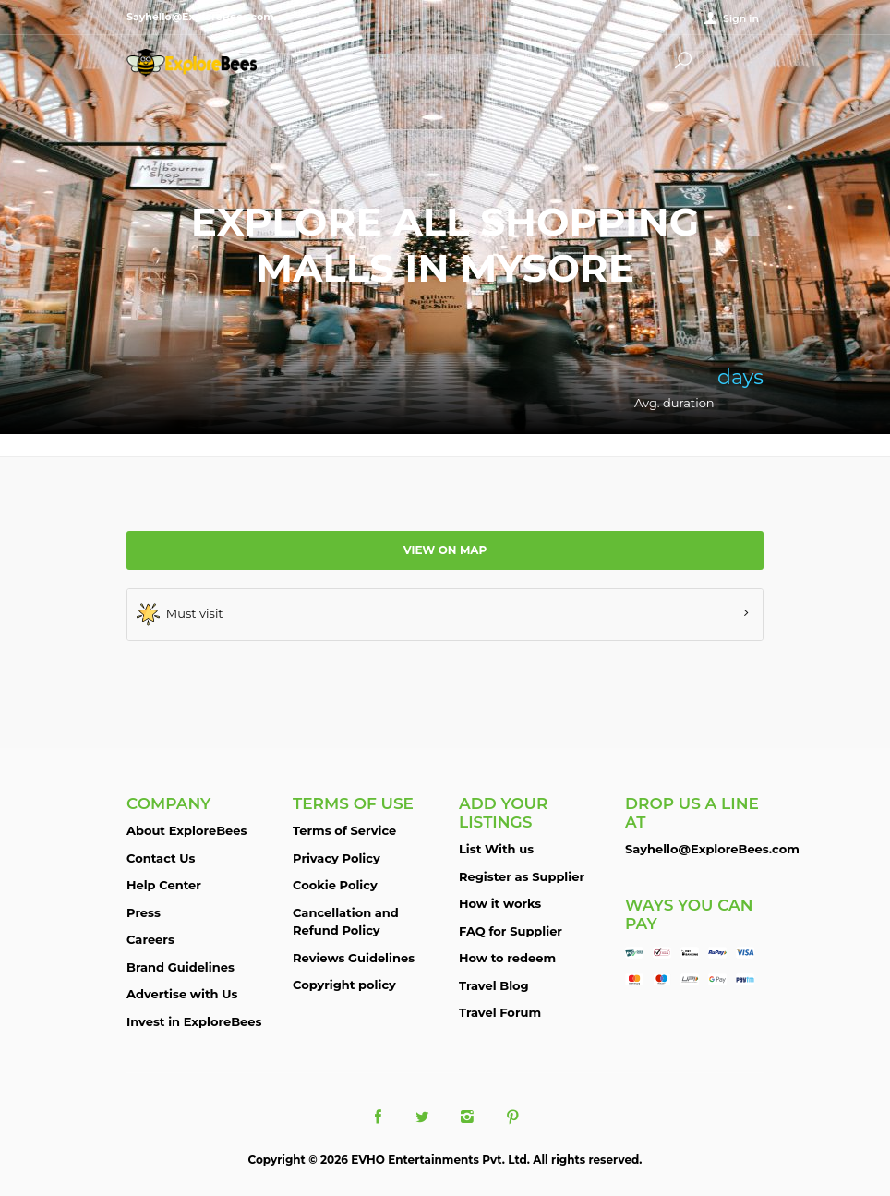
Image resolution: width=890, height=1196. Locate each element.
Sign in (741, 18)
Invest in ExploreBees (193, 1021)
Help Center (163, 884)
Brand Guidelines (180, 967)
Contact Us (160, 858)
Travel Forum (500, 1012)
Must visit (180, 614)
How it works (500, 903)
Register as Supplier (521, 876)
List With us (496, 848)
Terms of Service (344, 830)
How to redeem (507, 957)
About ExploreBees (186, 830)
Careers (150, 939)
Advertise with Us (181, 993)
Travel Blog (494, 985)
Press (143, 912)
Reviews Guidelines (354, 957)
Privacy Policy (336, 858)
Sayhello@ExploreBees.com (712, 848)
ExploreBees (209, 63)
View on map (445, 550)
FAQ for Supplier (510, 931)
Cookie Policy (335, 884)
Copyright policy (344, 984)
